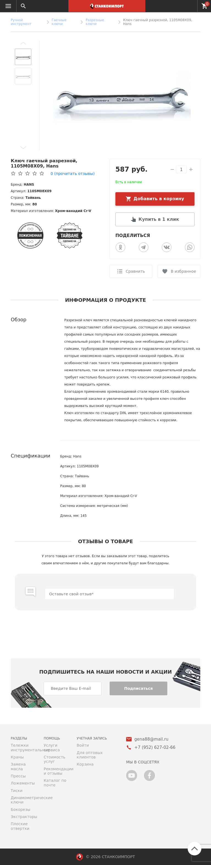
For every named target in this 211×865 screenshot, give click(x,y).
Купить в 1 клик (158, 219)
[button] (23, 43)
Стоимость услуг (54, 759)
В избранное (183, 271)
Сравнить (135, 271)
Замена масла (18, 766)
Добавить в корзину (159, 198)
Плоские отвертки (20, 826)
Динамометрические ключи (23, 800)
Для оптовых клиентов (90, 754)
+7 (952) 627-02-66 (190, 6)
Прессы (18, 776)
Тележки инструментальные (23, 747)
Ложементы (23, 783)
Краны (17, 757)
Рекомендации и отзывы (56, 771)
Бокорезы (20, 809)
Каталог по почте (55, 782)
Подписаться (138, 688)
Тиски (17, 790)
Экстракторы (23, 816)
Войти (83, 745)
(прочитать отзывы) (73, 173)
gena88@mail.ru (151, 739)
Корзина (85, 764)
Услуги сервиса (52, 747)
